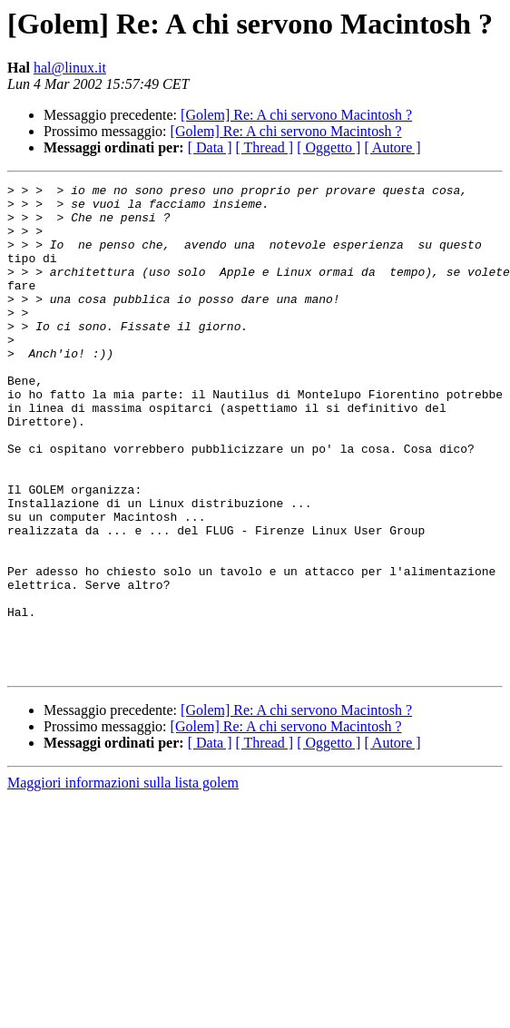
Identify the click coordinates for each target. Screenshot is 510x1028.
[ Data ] (210, 147)
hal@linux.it (70, 67)
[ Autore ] (392, 147)
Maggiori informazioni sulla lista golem (123, 880)
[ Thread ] (265, 147)
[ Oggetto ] (328, 147)
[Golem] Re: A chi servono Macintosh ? (296, 114)
